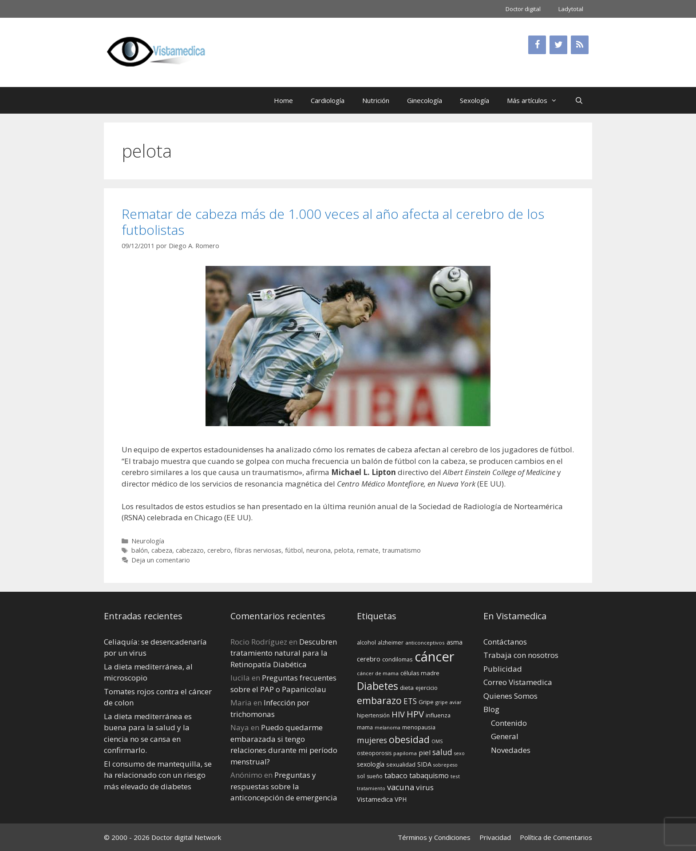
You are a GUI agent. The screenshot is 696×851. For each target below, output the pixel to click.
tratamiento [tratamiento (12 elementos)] (371, 788)
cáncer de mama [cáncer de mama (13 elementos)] (378, 673)
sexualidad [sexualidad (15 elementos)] (400, 764)
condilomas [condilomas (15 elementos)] (397, 659)
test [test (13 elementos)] (455, 776)
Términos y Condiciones (434, 837)
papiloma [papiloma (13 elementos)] (405, 753)
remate (368, 550)
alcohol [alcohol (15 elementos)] (366, 642)
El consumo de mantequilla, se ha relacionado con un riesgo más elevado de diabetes (158, 775)
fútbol (294, 550)
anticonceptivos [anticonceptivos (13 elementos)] (425, 642)
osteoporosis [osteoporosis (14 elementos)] (374, 753)
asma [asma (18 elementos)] (455, 642)
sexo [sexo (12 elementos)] (459, 753)
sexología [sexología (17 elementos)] (370, 764)
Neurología (147, 541)
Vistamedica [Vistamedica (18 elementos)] (375, 799)
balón (139, 550)
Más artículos (536, 100)
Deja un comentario (160, 560)
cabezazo (190, 550)
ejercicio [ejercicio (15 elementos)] (426, 688)
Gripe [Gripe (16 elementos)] (426, 702)
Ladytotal (570, 9)
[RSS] (580, 45)
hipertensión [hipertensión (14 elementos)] (373, 715)
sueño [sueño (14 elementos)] (375, 776)
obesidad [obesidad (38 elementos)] (409, 739)
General (504, 736)
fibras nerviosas (257, 550)
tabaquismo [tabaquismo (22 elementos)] (429, 775)
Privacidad (495, 837)
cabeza (161, 550)
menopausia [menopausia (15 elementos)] (418, 727)
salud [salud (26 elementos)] (442, 752)
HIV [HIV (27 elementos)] (398, 714)
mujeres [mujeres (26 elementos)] (372, 740)
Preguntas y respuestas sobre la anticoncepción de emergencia (283, 786)
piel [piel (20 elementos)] (425, 752)
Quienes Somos (510, 696)
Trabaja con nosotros (520, 655)
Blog (491, 709)
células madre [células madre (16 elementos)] (419, 673)
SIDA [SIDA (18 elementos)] (424, 764)
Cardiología (327, 100)
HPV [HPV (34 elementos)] (415, 714)
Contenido (509, 723)
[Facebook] (537, 45)
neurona (318, 550)
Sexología (474, 100)
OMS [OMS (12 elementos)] (437, 741)
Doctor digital (523, 9)
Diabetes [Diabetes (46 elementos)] (377, 686)
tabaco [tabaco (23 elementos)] (395, 775)
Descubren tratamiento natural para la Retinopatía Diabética (283, 653)
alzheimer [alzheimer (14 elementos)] (390, 642)
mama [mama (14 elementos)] (365, 727)
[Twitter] (558, 45)
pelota (343, 550)
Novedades (510, 750)
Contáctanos (505, 642)
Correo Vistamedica (517, 682)
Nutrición (375, 100)
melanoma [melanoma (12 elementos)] (387, 727)
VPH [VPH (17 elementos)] (401, 799)
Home (283, 100)
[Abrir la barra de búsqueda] (579, 100)
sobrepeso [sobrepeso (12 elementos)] (445, 765)
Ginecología (424, 100)
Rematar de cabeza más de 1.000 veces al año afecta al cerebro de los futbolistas (333, 222)
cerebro (219, 550)
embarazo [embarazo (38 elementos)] (379, 700)
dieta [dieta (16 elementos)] (407, 688)
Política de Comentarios (556, 837)
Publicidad (502, 669)
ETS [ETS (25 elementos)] (410, 701)
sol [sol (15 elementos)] (361, 776)
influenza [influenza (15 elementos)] (438, 715)
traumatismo (401, 550)
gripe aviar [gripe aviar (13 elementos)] (448, 702)
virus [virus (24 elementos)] (425, 787)
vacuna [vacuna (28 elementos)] (400, 786)
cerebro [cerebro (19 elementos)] (368, 658)
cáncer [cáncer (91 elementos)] (435, 656)
